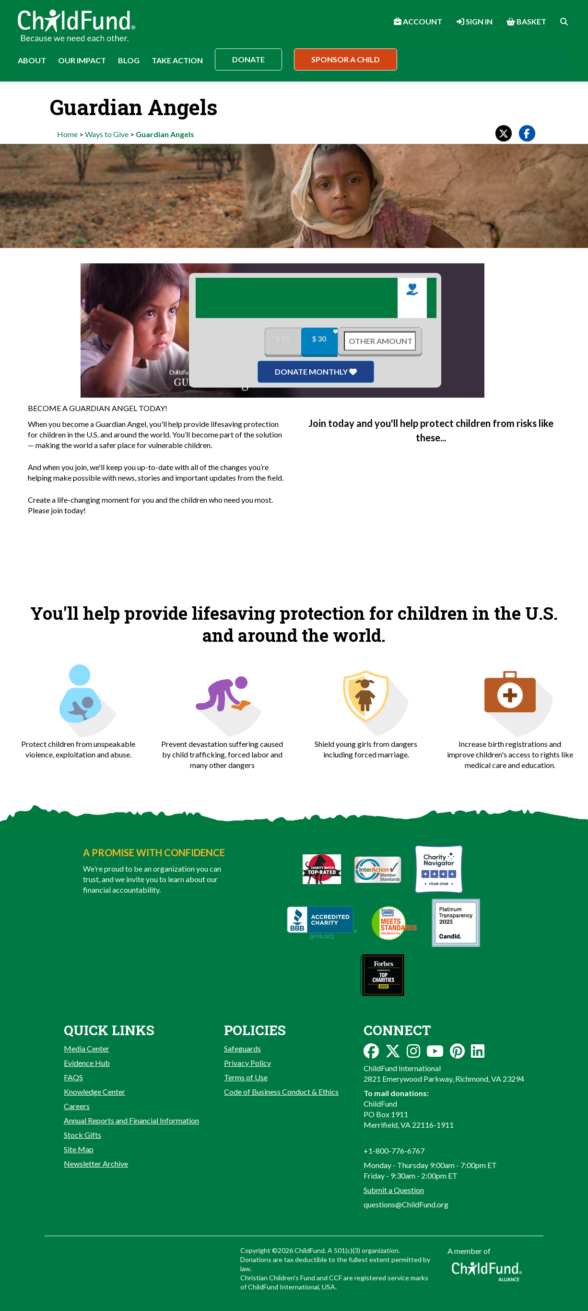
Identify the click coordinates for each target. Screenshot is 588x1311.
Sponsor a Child (345, 59)
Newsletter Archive (96, 1163)
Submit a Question (394, 1189)
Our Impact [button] (82, 60)
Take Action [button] (177, 60)
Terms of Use (246, 1077)
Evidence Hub (87, 1062)
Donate (248, 59)
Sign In (475, 21)
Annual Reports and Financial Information (131, 1120)
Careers (77, 1105)
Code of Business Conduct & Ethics (281, 1091)
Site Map (79, 1149)
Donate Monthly (316, 371)
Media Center (86, 1048)
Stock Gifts (82, 1134)
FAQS (73, 1077)
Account (418, 21)
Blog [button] (129, 60)
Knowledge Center (94, 1091)
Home (67, 134)
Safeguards (242, 1048)
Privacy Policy (247, 1062)
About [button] (32, 60)
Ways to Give (107, 134)
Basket (526, 21)
